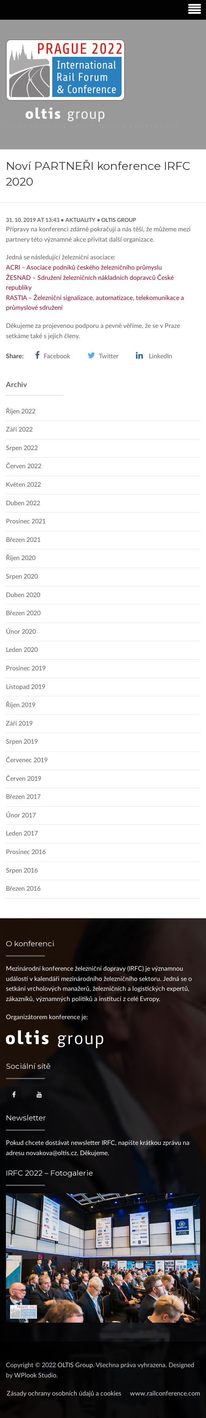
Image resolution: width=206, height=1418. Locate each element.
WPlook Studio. (36, 1375)
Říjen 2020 (20, 558)
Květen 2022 (23, 485)
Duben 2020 (23, 595)
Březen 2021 (23, 540)
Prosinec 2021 (26, 521)
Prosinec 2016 (26, 852)
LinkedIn (160, 356)
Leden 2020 (22, 650)
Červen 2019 (23, 779)
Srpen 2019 (22, 742)
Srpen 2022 (22, 448)
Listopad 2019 (25, 687)
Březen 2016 (23, 889)
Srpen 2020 (22, 576)
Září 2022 (19, 429)
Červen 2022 (23, 466)
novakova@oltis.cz (51, 1153)
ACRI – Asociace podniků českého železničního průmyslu (84, 267)
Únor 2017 (21, 815)
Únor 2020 (21, 632)
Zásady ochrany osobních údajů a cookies (64, 1393)
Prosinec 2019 (26, 668)
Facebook (57, 356)
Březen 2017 (23, 797)
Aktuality (80, 220)
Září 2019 (19, 723)
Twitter (109, 356)
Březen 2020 (23, 613)
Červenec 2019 (27, 760)
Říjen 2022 (20, 411)
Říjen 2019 (20, 705)
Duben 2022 (23, 503)
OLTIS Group (118, 220)
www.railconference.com (165, 1393)
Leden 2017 (22, 833)
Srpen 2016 (22, 870)
